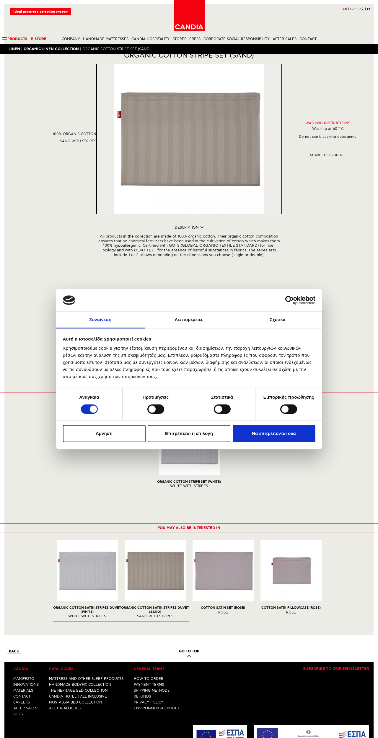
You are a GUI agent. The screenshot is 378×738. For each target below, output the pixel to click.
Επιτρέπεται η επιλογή (189, 433)
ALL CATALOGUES (65, 636)
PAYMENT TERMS (149, 612)
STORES (179, 39)
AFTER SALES (284, 39)
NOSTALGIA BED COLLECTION (75, 630)
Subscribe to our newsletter (336, 596)
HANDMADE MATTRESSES (105, 39)
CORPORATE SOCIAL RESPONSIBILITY (236, 39)
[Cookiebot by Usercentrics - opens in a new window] (289, 300)
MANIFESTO (23, 606)
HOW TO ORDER (148, 606)
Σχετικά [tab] (277, 319)
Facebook (180, 733)
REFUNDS (142, 624)
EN (345, 9)
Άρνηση (104, 433)
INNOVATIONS (26, 612)
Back (14, 579)
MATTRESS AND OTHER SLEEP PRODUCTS (86, 606)
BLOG (18, 642)
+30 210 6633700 (354, 722)
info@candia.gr (356, 727)
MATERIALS (23, 618)
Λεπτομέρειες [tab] (189, 319)
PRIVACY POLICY (148, 630)
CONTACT (308, 39)
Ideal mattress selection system (41, 12)
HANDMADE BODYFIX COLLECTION (80, 612)
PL (369, 9)
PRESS (195, 39)
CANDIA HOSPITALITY (150, 39)
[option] (87, 508)
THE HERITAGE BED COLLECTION (78, 618)
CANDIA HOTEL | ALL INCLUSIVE (78, 624)
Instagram (190, 733)
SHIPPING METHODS (152, 618)
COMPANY (71, 39)
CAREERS (21, 630)
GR (353, 9)
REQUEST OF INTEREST (189, 284)
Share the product (327, 165)
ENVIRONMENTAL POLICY (157, 636)
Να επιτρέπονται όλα (274, 433)
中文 (361, 9)
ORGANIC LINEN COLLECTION (51, 49)
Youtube (201, 733)
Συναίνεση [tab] (100, 319)
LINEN (14, 49)
